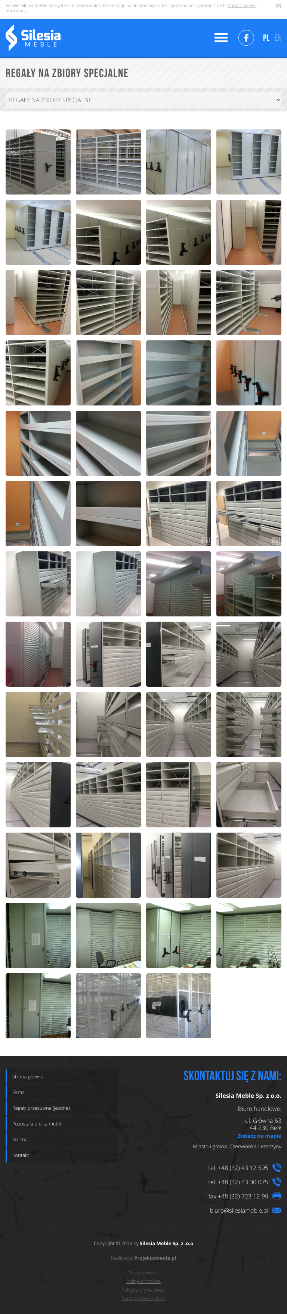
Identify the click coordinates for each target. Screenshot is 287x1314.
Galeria (20, 1139)
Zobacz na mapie (259, 1136)
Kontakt (20, 1155)
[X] (278, 5)
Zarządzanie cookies (143, 1298)
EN (278, 38)
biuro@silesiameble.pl (239, 1210)
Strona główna (27, 1076)
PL (266, 38)
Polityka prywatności (143, 1289)
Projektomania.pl (155, 1258)
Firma (18, 1092)
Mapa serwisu (143, 1272)
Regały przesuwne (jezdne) (41, 1108)
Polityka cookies (143, 1281)
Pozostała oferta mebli (36, 1123)
